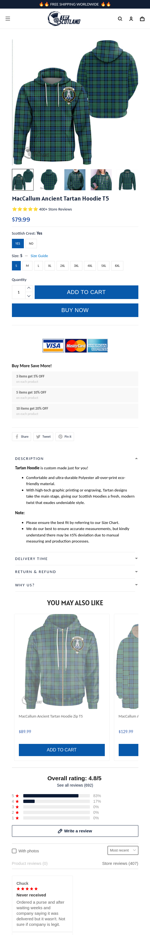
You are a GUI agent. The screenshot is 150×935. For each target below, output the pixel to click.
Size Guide (39, 255)
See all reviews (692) (75, 609)
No (31, 243)
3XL (76, 266)
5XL (103, 266)
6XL (117, 266)
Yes (39, 233)
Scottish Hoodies (93, 496)
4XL (90, 266)
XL (49, 266)
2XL (62, 266)
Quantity (19, 279)
